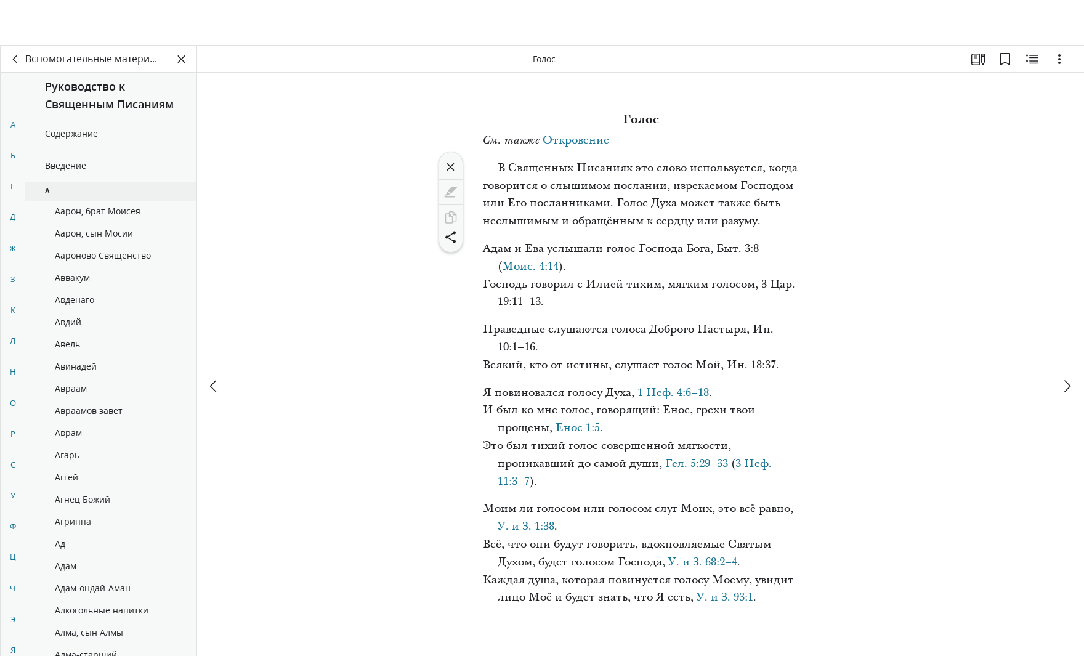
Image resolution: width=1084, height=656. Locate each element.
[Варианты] (1059, 59)
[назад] (15, 59)
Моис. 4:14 (530, 266)
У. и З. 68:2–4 (702, 562)
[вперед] (1066, 340)
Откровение (576, 140)
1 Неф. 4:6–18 (673, 392)
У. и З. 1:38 (526, 526)
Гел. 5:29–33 (696, 463)
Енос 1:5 (578, 427)
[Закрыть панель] (182, 59)
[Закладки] (1005, 59)
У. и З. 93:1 (725, 597)
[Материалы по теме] (1032, 59)
